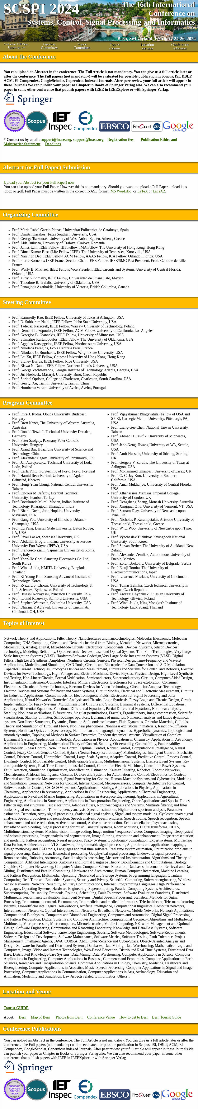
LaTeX (142, 191)
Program (82, 46)
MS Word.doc (120, 191)
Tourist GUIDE (16, 1008)
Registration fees (120, 140)
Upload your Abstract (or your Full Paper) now (39, 182)
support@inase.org (56, 140)
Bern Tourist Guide (166, 1017)
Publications (180, 46)
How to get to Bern (133, 1017)
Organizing (49, 46)
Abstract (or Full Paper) (16, 46)
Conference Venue (101, 1017)
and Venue (147, 46)
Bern (22, 1017)
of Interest (114, 46)
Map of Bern (40, 1017)
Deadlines (53, 144)
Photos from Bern (69, 1017)
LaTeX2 (159, 191)
